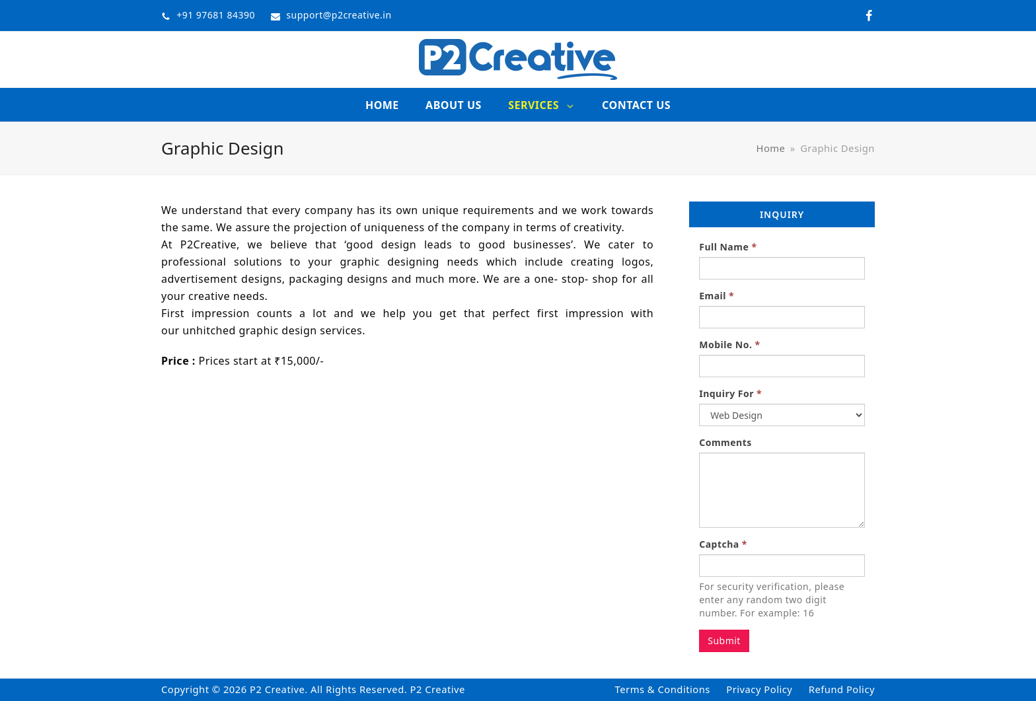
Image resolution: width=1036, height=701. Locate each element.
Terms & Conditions (662, 689)
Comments (725, 442)
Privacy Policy (759, 689)
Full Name (728, 246)
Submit (724, 640)
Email (716, 295)
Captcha (723, 544)
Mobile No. (729, 344)
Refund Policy (842, 689)
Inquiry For (730, 393)
